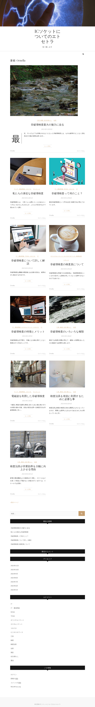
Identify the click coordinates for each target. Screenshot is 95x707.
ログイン (14, 674)
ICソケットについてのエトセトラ (48, 36)
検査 (42, 120)
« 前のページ (14, 502)
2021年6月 (14, 586)
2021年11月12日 (66, 269)
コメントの (16, 683)
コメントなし (81, 151)
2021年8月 (14, 578)
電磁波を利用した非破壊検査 (28, 396)
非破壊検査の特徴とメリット (28, 331)
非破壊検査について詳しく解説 (28, 262)
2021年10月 (15, 569)
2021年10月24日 (66, 403)
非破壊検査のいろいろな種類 (67, 331)
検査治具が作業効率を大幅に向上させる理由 (28, 467)
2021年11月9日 (27, 336)
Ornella (12, 151)
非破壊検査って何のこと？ (67, 193)
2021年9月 (14, 574)
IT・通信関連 (20, 189)
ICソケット (36, 189)
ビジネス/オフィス (69, 256)
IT (15, 189)
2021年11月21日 (27, 198)
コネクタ (28, 189)
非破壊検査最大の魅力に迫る (47, 124)
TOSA (27, 256)
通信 (12, 660)
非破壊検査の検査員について (67, 264)
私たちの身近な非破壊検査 (28, 193)
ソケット (66, 260)
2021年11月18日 (66, 198)
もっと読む (47, 146)
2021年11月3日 (27, 401)
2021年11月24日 (46, 129)
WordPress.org (16, 687)
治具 (55, 120)
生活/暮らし (48, 120)
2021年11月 (15, 565)
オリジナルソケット (57, 256)
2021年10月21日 (27, 474)
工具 (38, 120)
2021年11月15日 (27, 268)
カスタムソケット (26, 327)
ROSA (66, 189)
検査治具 (79, 256)
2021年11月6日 (66, 336)
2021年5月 (14, 590)
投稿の (14, 679)
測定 (12, 652)
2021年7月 (14, 582)
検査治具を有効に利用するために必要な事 (67, 397)
